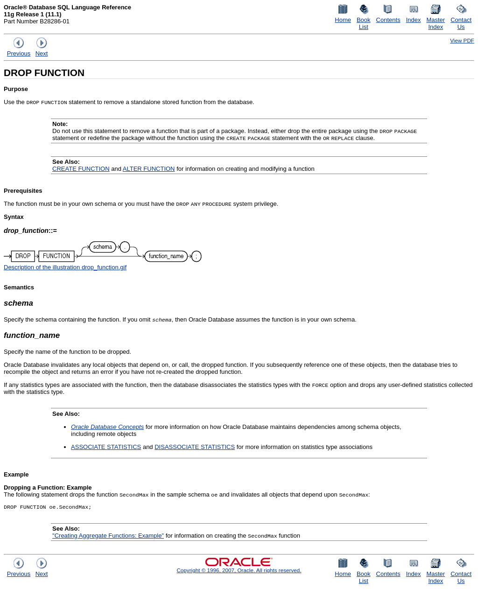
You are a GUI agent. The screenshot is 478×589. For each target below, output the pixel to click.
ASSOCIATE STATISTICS (106, 446)
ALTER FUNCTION (149, 168)
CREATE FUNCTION (81, 168)
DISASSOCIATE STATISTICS (195, 446)
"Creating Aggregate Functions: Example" (108, 536)
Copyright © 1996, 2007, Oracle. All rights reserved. (238, 571)
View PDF (462, 40)
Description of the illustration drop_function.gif (65, 267)
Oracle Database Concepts (107, 426)
